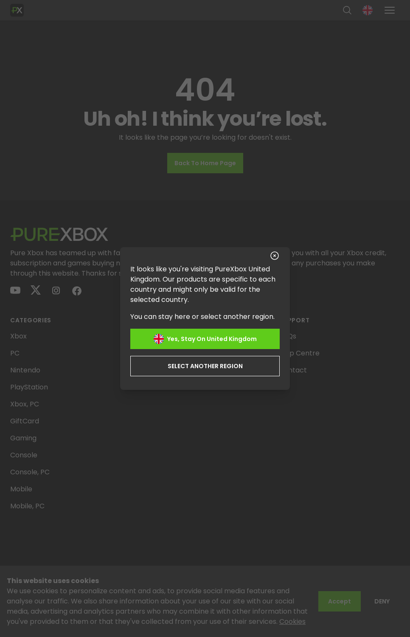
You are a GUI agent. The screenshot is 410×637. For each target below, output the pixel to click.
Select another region (205, 366)
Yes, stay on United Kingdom (205, 339)
